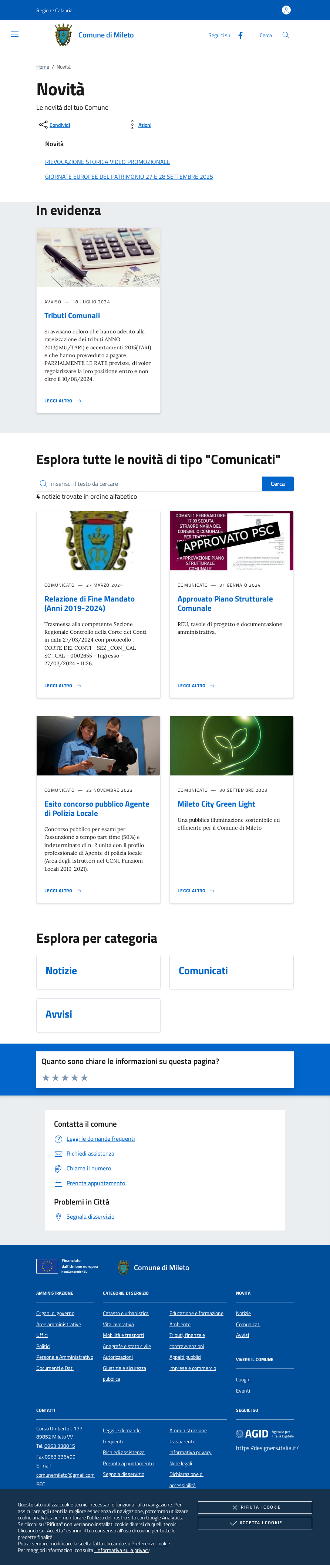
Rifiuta (255, 1507)
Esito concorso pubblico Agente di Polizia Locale (96, 808)
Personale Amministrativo (64, 1357)
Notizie (243, 1313)
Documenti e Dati (55, 1368)
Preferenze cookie (150, 1543)
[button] (54, 10)
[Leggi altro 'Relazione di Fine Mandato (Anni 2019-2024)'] (63, 686)
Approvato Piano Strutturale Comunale (225, 603)
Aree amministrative (58, 1324)
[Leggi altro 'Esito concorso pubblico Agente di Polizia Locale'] (63, 891)
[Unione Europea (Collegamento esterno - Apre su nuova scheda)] (69, 1267)
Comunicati (248, 1324)
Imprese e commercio (192, 1368)
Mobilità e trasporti (123, 1335)
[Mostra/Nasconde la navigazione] (14, 34)
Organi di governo (55, 1313)
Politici (43, 1346)
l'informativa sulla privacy (121, 1550)
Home (42, 67)
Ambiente (180, 1324)
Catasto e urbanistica (126, 1313)
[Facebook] (237, 35)
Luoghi (243, 1379)
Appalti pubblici (185, 1357)
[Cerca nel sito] (286, 35)
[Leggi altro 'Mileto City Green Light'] (196, 891)
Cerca (278, 483)
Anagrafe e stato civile (127, 1346)
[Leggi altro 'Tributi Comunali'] (63, 401)
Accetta (255, 1523)
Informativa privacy (190, 1452)
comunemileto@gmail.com (65, 1475)
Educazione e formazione (196, 1313)
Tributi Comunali (72, 315)
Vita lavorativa (118, 1324)
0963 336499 (60, 1457)
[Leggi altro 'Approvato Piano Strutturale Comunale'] (196, 686)
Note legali (180, 1463)
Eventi (243, 1391)
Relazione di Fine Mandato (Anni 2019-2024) (89, 603)
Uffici (42, 1335)
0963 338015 (59, 1446)
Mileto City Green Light (216, 804)
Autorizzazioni (118, 1357)
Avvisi (242, 1335)
